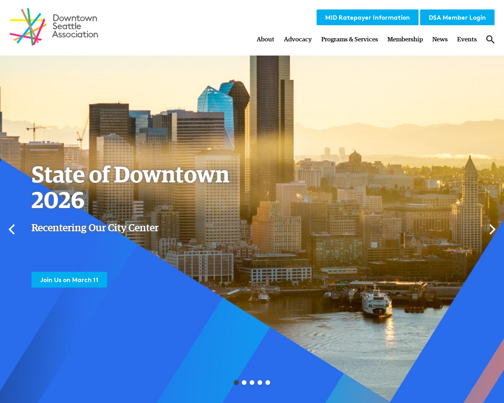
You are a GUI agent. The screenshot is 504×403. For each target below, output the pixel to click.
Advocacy (298, 39)
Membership (405, 39)
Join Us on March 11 (69, 280)
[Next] (491, 229)
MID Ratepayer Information (367, 17)
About (265, 39)
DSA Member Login (457, 17)
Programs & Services (349, 39)
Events (467, 39)
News (440, 39)
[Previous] (12, 229)
